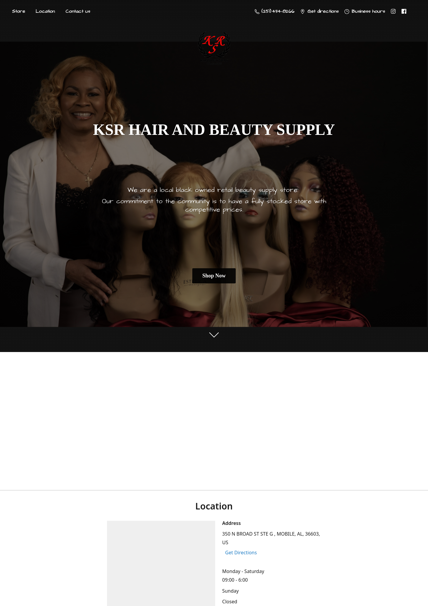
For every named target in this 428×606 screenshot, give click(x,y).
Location (45, 11)
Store (18, 11)
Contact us (77, 11)
